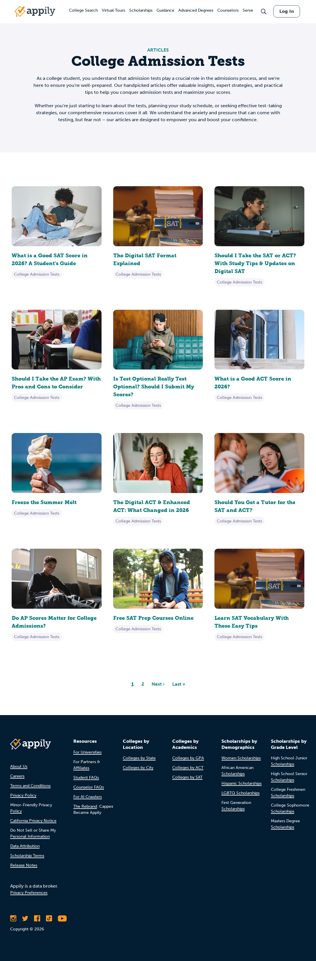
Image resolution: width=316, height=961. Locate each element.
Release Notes (23, 865)
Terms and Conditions (30, 785)
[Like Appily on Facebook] (37, 918)
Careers (17, 776)
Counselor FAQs (88, 787)
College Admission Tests (36, 274)
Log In (286, 11)
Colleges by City (138, 767)
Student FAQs (86, 777)
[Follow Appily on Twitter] (25, 918)
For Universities (87, 752)
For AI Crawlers (87, 796)
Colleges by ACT (187, 767)
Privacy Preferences (28, 892)
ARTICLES (158, 50)
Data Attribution (25, 846)
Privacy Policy (23, 795)
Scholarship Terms (27, 855)
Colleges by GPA (188, 758)
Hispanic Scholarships (241, 783)
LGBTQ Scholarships (240, 793)
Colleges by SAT (187, 777)
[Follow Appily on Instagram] (13, 918)
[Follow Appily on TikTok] (49, 918)
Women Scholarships (241, 758)
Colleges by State (139, 758)
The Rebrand (85, 806)
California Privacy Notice (33, 820)
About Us (18, 766)
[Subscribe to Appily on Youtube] (62, 918)
